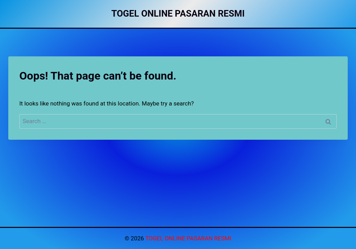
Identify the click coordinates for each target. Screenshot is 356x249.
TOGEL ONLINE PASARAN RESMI (188, 238)
